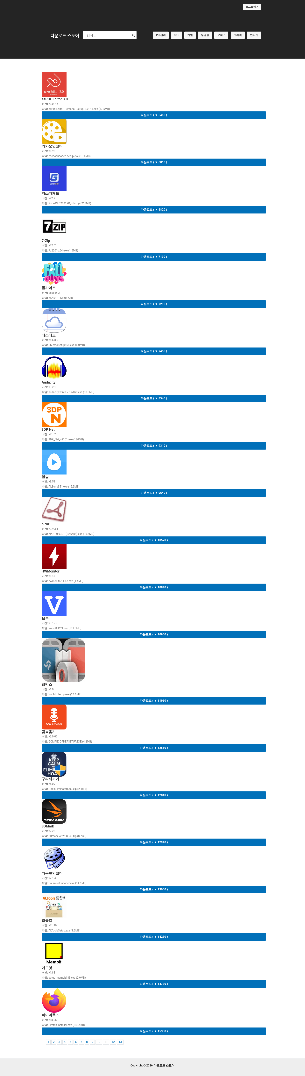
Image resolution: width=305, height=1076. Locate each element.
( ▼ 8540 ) (154, 398)
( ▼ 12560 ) (154, 748)
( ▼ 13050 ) (154, 889)
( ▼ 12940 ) (154, 842)
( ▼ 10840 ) (154, 587)
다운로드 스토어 (64, 35)
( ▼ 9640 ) (154, 493)
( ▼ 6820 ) (154, 209)
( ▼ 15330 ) (154, 1031)
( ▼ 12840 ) (154, 795)
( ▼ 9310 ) (154, 445)
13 (120, 1042)
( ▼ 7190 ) (154, 256)
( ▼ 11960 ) (154, 700)
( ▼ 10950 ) (154, 634)
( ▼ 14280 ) (154, 936)
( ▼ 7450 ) (154, 351)
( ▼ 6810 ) (154, 162)
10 (98, 1042)
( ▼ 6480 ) (154, 115)
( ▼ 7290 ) (154, 304)
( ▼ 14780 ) (154, 984)
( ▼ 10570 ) (154, 540)
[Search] (133, 35)
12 (113, 1042)
